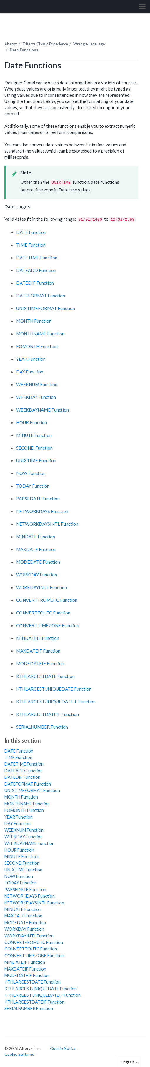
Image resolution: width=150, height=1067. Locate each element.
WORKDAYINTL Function (41, 587)
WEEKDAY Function (36, 397)
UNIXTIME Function (36, 460)
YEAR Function (31, 359)
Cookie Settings (19, 1054)
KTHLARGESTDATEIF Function (47, 714)
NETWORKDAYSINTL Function (47, 524)
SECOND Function (34, 447)
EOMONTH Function (37, 346)
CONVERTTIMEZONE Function (47, 625)
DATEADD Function (36, 270)
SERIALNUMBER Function (42, 727)
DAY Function (29, 371)
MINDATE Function (35, 536)
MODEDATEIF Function (40, 663)
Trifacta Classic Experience (45, 44)
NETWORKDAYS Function (42, 511)
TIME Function (31, 245)
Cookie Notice (63, 1048)
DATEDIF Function (35, 283)
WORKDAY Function (36, 574)
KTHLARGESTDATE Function (45, 676)
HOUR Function (31, 422)
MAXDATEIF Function (38, 650)
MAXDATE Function (36, 549)
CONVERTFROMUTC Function (46, 600)
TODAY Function (32, 486)
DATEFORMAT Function (40, 295)
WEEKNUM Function (36, 384)
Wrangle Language (89, 44)
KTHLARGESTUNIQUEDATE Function (53, 688)
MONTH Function (33, 321)
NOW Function (31, 473)
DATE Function (31, 232)
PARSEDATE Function (38, 498)
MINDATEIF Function (37, 638)
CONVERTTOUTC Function (43, 612)
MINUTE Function (34, 435)
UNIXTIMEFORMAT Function (45, 308)
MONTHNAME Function (40, 333)
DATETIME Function (36, 257)
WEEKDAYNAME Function (42, 409)
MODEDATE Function (38, 562)
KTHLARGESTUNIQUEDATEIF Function (56, 701)
